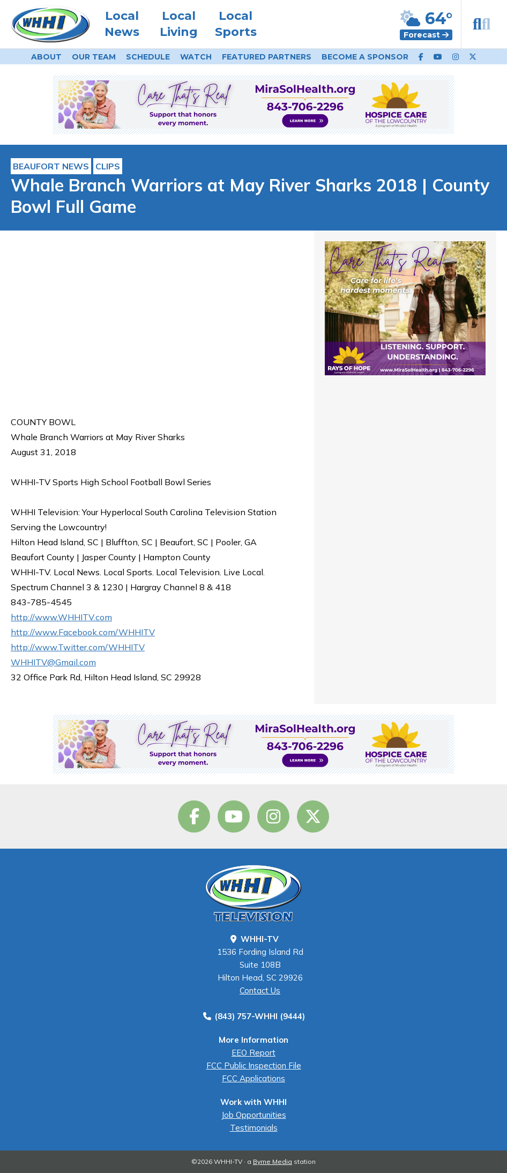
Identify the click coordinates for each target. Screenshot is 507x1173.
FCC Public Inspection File (253, 1065)
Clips (107, 166)
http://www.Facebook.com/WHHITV (83, 632)
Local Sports (236, 24)
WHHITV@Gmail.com (53, 662)
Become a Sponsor (365, 57)
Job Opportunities (253, 1115)
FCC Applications (253, 1078)
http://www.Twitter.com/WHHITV (78, 647)
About (46, 57)
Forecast (426, 35)
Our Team (94, 57)
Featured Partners (266, 57)
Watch (196, 57)
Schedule (148, 57)
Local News (122, 24)
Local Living (179, 24)
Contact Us (260, 990)
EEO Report (253, 1053)
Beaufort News (51, 166)
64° (426, 18)
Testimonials (254, 1128)
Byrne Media (272, 1161)
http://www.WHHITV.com (61, 617)
